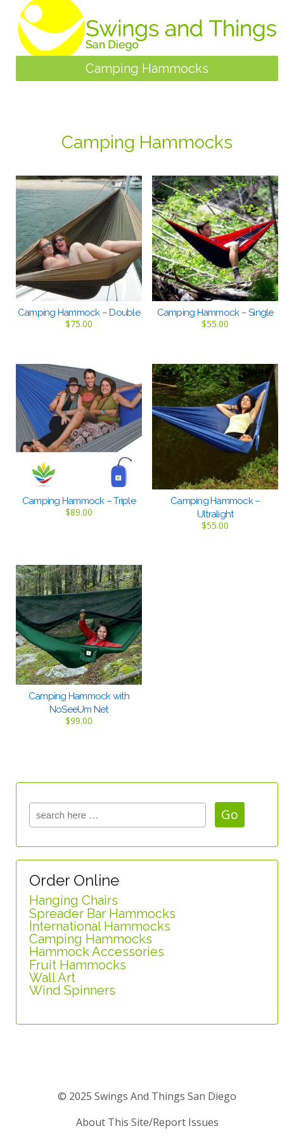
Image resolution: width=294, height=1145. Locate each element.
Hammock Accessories (96, 951)
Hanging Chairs (73, 900)
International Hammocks (99, 926)
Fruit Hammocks (77, 965)
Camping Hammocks (90, 939)
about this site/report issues (147, 1122)
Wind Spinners (72, 990)
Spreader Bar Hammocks (102, 913)
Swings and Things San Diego (164, 1096)
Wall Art (52, 977)
